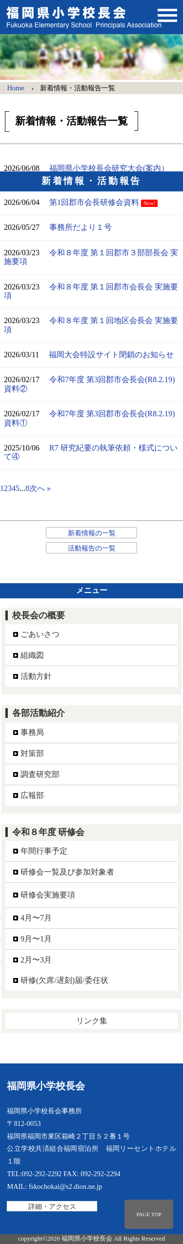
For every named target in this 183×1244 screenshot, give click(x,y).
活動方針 (36, 676)
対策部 (32, 753)
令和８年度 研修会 (48, 832)
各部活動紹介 (38, 713)
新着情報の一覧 (92, 533)
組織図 (32, 655)
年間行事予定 (43, 851)
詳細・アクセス (52, 1206)
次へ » (40, 488)
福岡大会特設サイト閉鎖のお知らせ (111, 354)
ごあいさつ (40, 634)
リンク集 (91, 1021)
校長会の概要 (38, 615)
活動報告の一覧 (92, 548)
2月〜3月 (36, 960)
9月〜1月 (36, 939)
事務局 (32, 732)
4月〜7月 (36, 918)
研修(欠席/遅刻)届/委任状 (64, 980)
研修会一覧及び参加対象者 (67, 872)
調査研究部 (40, 774)
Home (15, 88)
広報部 (32, 795)
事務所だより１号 (80, 227)
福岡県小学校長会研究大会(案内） (109, 168)
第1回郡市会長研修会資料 (94, 202)
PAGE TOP (148, 1214)
